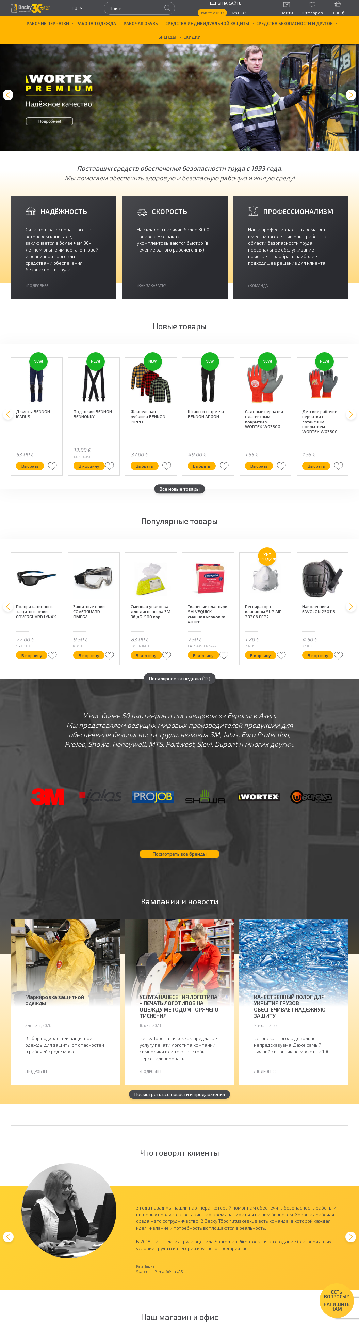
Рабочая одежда (96, 23)
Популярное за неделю (179, 681)
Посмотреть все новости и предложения (179, 1097)
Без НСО (239, 13)
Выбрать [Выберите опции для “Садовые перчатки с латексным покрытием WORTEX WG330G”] (259, 468)
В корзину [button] (89, 468)
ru (77, 8)
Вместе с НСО (212, 13)
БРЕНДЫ (167, 36)
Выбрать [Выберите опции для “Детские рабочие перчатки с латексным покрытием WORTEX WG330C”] (316, 468)
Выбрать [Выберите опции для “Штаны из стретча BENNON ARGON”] (201, 468)
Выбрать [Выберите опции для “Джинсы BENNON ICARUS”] (30, 468)
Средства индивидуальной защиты (207, 23)
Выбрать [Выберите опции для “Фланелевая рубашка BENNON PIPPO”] (144, 468)
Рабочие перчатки (48, 23)
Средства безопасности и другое (294, 23)
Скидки (192, 36)
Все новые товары (180, 492)
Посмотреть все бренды (180, 857)
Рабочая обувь (141, 23)
